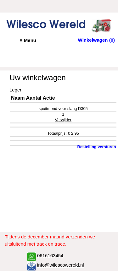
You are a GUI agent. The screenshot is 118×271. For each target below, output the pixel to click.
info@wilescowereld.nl (60, 265)
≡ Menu (28, 40)
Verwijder (63, 119)
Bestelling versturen (96, 146)
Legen (16, 89)
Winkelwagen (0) (96, 40)
